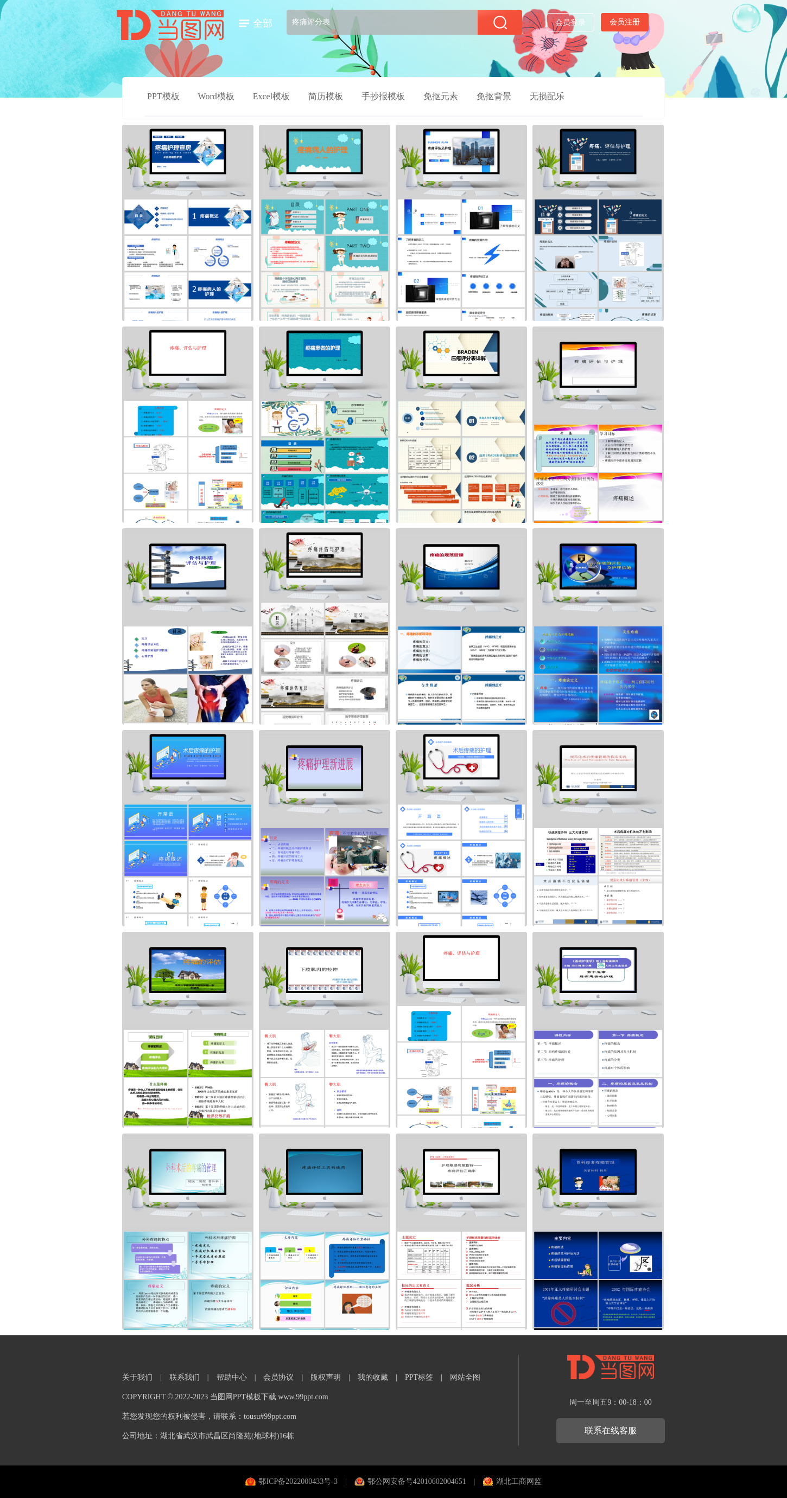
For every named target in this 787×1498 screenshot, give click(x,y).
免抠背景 (494, 96)
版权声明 (325, 1377)
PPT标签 (419, 1377)
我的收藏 (373, 1377)
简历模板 (325, 96)
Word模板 (216, 96)
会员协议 (278, 1377)
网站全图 (465, 1377)
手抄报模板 (383, 96)
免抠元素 (440, 96)
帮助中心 (232, 1377)
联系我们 (184, 1377)
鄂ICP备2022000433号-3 (297, 1481)
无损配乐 (547, 96)
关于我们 (137, 1377)
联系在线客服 (611, 1430)
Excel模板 (271, 96)
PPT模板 (163, 96)
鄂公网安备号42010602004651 (416, 1481)
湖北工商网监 (519, 1481)
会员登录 (570, 22)
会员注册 (625, 22)
